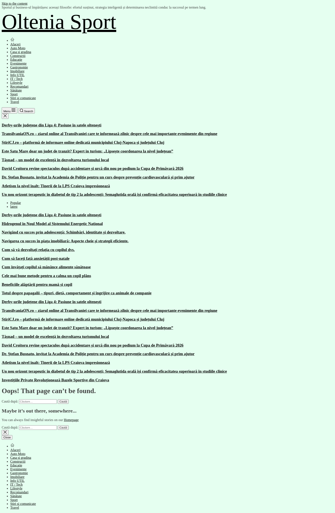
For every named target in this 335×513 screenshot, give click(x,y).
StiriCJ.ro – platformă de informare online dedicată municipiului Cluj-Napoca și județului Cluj (83, 142)
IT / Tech (16, 79)
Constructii (17, 56)
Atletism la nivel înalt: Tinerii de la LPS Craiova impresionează (56, 186)
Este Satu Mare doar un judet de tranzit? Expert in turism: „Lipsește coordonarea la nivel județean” (87, 151)
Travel (14, 102)
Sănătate (16, 90)
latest (14, 206)
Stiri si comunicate (23, 98)
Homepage (71, 420)
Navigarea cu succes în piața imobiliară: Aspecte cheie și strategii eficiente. (65, 241)
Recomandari (19, 86)
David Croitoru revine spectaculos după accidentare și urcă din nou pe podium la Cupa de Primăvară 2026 (93, 168)
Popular (15, 203)
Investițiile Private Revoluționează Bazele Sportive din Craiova (55, 380)
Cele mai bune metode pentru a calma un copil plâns (46, 275)
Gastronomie (19, 67)
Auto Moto (17, 48)
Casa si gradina (20, 52)
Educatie (16, 59)
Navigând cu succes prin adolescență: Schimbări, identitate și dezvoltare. (63, 232)
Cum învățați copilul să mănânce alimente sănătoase (46, 267)
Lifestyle (16, 82)
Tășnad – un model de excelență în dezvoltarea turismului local (55, 160)
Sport (14, 94)
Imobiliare (17, 71)
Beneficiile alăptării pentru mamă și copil (37, 284)
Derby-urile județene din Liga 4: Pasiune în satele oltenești (51, 125)
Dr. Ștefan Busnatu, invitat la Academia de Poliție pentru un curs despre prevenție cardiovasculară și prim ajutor (98, 177)
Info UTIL (17, 75)
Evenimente (18, 63)
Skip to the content (14, 3)
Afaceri (15, 44)
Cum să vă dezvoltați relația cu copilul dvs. (38, 249)
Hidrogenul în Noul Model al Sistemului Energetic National (52, 223)
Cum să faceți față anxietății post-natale (35, 258)
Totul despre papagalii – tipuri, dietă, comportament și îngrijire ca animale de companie (76, 293)
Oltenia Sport (59, 21)
